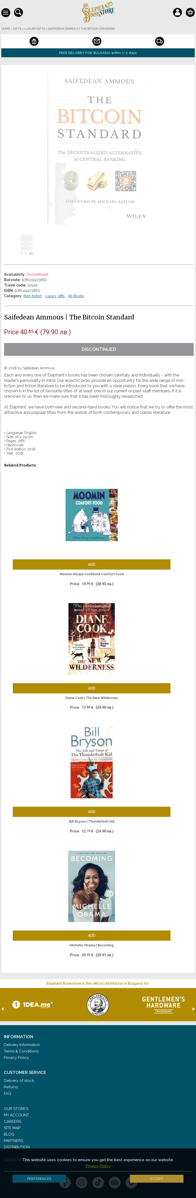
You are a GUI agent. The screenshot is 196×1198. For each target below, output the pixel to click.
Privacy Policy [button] (98, 1166)
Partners (13, 1140)
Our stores (16, 1108)
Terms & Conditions (21, 1051)
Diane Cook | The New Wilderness (91, 698)
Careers (12, 1121)
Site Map (12, 1128)
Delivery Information (22, 1044)
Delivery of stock (19, 1080)
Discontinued (99, 349)
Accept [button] (157, 1179)
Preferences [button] (39, 1179)
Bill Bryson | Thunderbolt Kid (91, 821)
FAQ (7, 1093)
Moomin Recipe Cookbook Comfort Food (92, 574)
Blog (9, 1134)
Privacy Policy (16, 1057)
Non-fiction (32, 296)
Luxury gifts (55, 296)
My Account (16, 1115)
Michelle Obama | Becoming (92, 945)
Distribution (17, 1147)
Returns (11, 1087)
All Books (76, 296)
